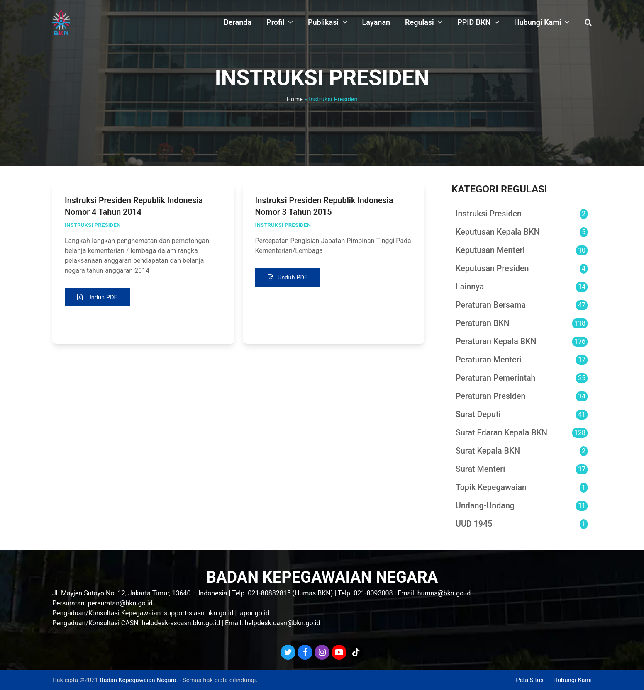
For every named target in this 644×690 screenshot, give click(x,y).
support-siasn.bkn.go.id (198, 613)
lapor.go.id (253, 613)
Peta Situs (529, 680)
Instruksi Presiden (93, 224)
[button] (588, 22)
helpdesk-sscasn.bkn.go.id (180, 623)
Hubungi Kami (572, 680)
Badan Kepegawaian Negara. (139, 680)
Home (294, 99)
